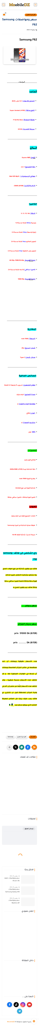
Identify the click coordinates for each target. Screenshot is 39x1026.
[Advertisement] (19, 301)
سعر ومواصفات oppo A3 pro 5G (12, 879)
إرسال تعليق (29, 829)
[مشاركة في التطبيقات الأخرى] (9, 747)
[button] (27, 747)
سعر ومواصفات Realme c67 (14, 902)
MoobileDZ (11, 1022)
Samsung (10, 737)
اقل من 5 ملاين (30, 15)
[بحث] (3, 4)
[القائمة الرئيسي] (35, 4)
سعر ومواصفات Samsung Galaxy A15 (12, 891)
